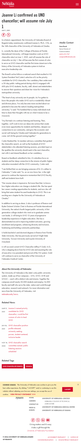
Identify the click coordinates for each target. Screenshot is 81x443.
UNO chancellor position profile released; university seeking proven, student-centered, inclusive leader (18, 331)
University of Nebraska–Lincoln (56, 398)
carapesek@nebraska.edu (67, 57)
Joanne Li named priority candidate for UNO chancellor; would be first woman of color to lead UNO (18, 314)
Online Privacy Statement (68, 440)
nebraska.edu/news (10, 294)
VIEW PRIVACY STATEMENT (23, 394)
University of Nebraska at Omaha (56, 410)
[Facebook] (3, 35)
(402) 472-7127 (64, 54)
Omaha (29, 366)
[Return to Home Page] (8, 4)
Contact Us (33, 404)
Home (31, 398)
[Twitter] (8, 35)
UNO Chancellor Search (13, 366)
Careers (32, 401)
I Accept (67, 389)
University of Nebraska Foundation (40, 430)
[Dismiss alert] (78, 384)
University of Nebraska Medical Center (58, 407)
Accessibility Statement (57, 437)
